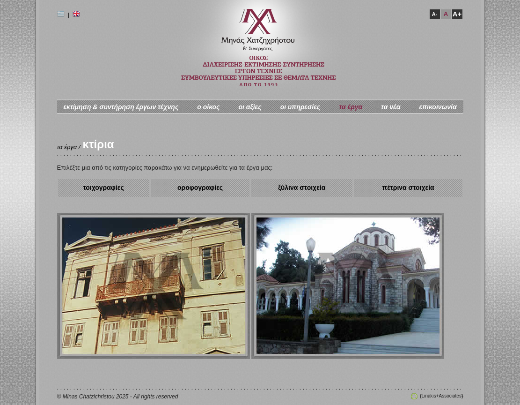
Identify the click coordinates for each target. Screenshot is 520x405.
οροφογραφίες (200, 187)
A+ (457, 14)
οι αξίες (249, 107)
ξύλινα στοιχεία (301, 187)
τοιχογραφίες (103, 187)
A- (435, 14)
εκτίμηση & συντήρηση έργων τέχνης (120, 107)
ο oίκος (208, 107)
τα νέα (390, 107)
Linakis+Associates (441, 395)
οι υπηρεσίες (300, 107)
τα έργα (350, 107)
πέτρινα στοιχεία (408, 187)
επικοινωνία (437, 107)
